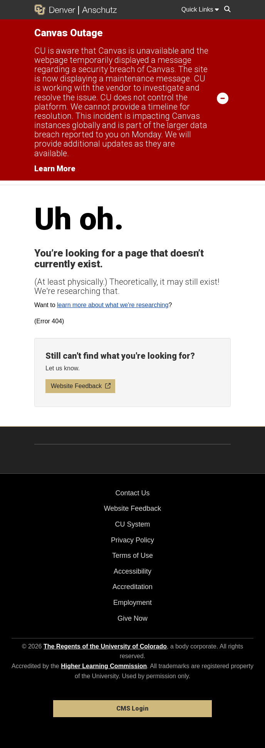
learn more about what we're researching (112, 305)
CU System (132, 524)
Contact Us (132, 493)
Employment (132, 602)
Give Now (132, 618)
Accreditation (132, 587)
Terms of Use (132, 555)
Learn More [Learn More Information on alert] (54, 168)
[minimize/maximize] (223, 98)
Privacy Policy (132, 540)
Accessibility (132, 571)
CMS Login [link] (132, 708)
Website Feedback (132, 508)
